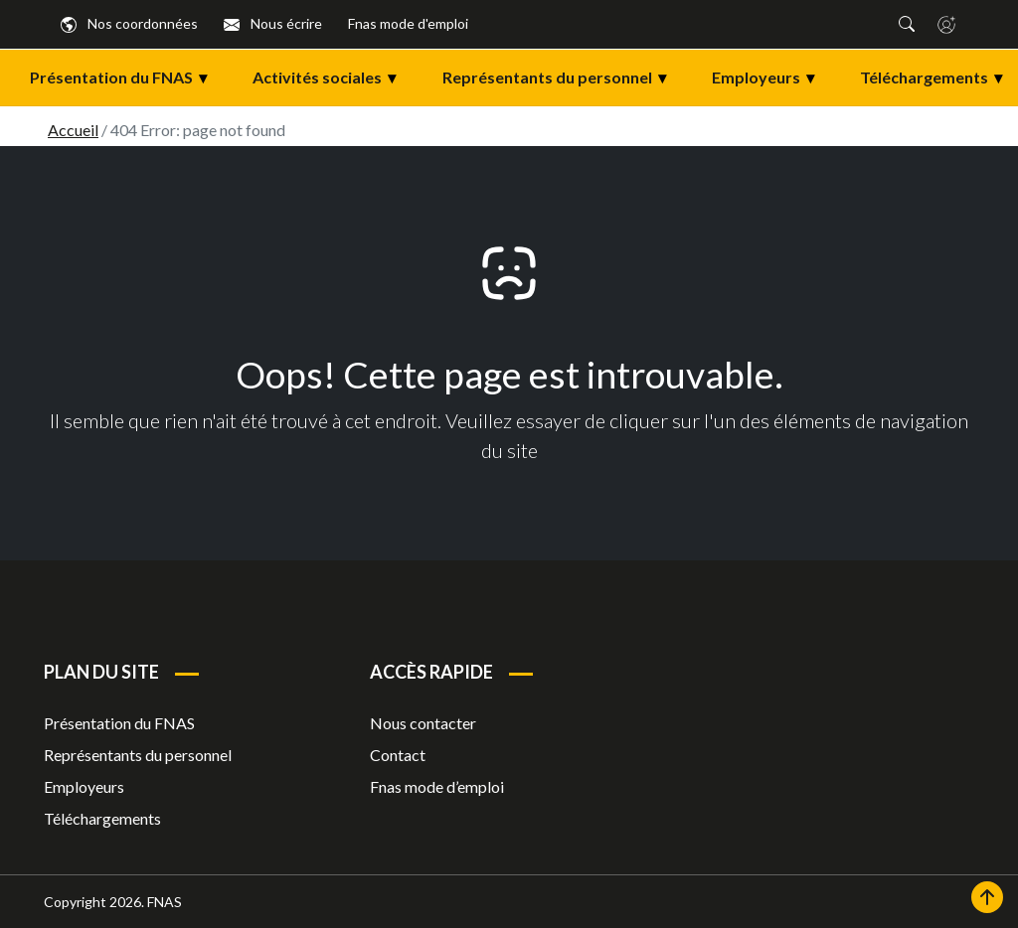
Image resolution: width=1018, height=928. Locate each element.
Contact (397, 754)
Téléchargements (102, 818)
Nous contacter (423, 722)
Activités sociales (332, 77)
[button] (907, 24)
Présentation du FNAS (126, 77)
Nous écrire (273, 23)
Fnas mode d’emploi (437, 786)
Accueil (73, 129)
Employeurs (771, 77)
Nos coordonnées (129, 23)
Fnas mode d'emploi (408, 23)
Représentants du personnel (562, 77)
